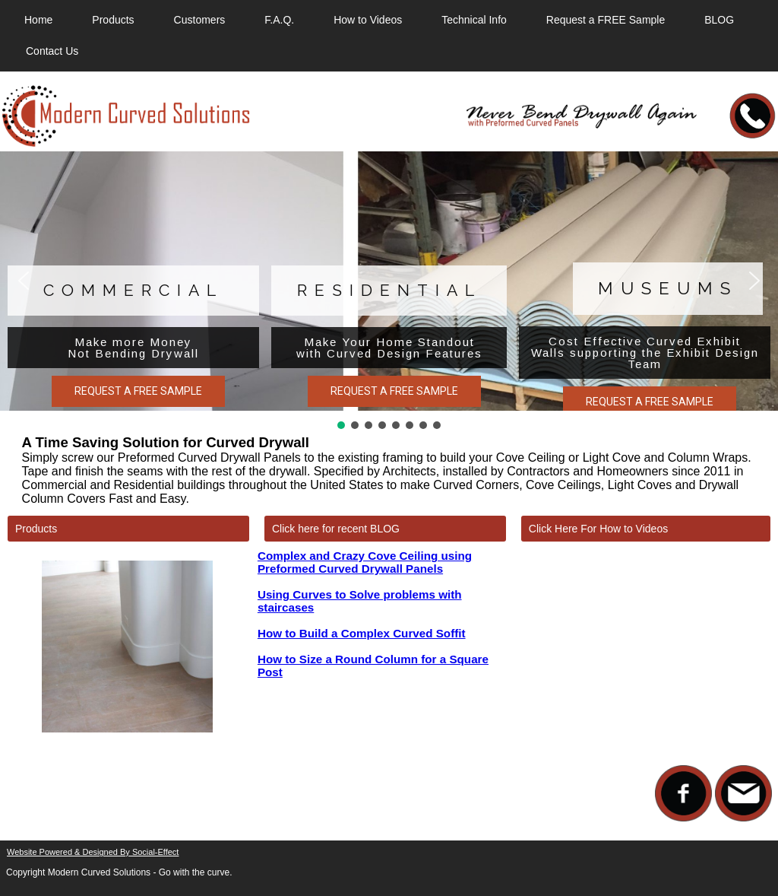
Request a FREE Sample (605, 20)
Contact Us (52, 51)
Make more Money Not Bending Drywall (133, 347)
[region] (389, 291)
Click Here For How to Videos (598, 529)
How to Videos (368, 20)
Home (38, 20)
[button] (23, 280)
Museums (668, 288)
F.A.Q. (279, 20)
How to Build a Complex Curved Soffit (362, 633)
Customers (200, 20)
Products (113, 20)
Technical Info (474, 20)
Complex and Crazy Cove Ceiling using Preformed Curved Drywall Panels (365, 562)
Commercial (133, 290)
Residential (389, 290)
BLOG (719, 20)
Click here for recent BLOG (336, 529)
